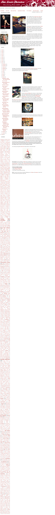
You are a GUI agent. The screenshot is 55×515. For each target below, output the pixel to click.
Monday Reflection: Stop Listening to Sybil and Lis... (5, 119)
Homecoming (2, 306)
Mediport (6, 350)
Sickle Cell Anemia (6, 439)
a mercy (7, 141)
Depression (2, 232)
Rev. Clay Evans (7, 410)
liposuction (1, 336)
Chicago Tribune (2, 200)
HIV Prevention (3, 295)
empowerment (3, 250)
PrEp (4, 397)
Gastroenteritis (2, 267)
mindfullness (3, 358)
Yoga (1, 513)
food (0, 265)
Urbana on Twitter (18, 169)
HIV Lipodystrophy (4, 292)
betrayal (3, 166)
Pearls (9, 384)
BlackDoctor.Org (6, 172)
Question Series (4, 400)
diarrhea (5, 233)
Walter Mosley (7, 497)
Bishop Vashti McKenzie (3, 167)
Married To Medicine (4, 347)
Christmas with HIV (2, 211)
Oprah (9, 378)
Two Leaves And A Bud (4, 483)
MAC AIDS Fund (3, 345)
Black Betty (2, 169)
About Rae (7, 10)
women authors (7, 510)
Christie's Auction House (4, 209)
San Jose (5, 427)
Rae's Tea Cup (8, 402)
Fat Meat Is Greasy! (5, 84)
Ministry (7, 358)
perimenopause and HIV (5, 386)
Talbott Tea (8, 454)
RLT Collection (29, 10)
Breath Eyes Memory (6, 187)
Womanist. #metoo (6, 508)
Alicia (6, 155)
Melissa (29, 93)
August (3, 69)
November (4, 65)
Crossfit (5, 222)
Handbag (7, 278)
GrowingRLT (2, 276)
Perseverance (5, 388)
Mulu (1, 365)
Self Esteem (7, 430)
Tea (3, 456)
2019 (2, 52)
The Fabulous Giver (3, 468)
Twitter (8, 482)
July (3, 71)
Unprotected (3, 486)
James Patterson (2, 322)
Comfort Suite (4, 214)
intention (2, 316)
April (3, 75)
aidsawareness (2, 155)
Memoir (1, 351)
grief (0, 275)
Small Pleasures (6, 440)
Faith (5, 259)
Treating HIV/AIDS (2, 481)
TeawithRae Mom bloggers (5, 466)
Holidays (5, 304)
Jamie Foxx (7, 322)
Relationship (6, 409)
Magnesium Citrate (2, 346)
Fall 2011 (9, 259)
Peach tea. (27, 69)
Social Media (2, 441)
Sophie (1, 442)
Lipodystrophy (7, 335)
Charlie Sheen (2, 195)
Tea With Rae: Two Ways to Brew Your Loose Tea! (5, 126)
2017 (2, 54)
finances (1, 264)
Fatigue (3, 263)
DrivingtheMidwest (4, 244)
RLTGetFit (1, 422)
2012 (2, 61)
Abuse (2, 143)
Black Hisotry (2, 170)
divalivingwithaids (4, 237)
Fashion (1, 261)
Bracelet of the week (6, 185)
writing (9, 512)
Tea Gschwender (4, 459)
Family (2, 260)
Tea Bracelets (2, 458)
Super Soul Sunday (7, 452)
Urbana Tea (22, 146)
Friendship (2, 266)
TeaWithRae (8, 465)
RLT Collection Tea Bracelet (26, 163)
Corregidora (1, 221)
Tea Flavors (7, 458)
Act (3, 144)
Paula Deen (5, 384)
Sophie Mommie (7, 442)
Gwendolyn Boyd (3, 277)
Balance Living (2, 165)
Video (1, 493)
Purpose (2, 398)
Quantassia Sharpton (7, 399)
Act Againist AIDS (7, 144)
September (4, 68)
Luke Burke (8, 344)
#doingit (6, 139)
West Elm (3, 499)
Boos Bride (7, 183)
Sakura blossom (2, 426)
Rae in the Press (13, 10)
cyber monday (4, 223)
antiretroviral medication (3, 159)
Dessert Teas (7, 232)
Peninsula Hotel (3, 385)
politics (2, 394)
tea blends (7, 457)
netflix (7, 371)
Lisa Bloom (5, 336)
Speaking (4, 444)
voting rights (3, 494)
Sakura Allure (7, 425)
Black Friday (7, 169)
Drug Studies (7, 245)
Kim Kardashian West (4, 332)
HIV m (9, 292)
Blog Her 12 (5, 173)
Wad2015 (7, 495)
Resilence (1, 410)
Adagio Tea (3, 145)
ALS (8, 155)
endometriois (6, 251)
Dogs (4, 238)
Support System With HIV (5, 453)
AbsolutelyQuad (8, 142)
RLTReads (2, 423)
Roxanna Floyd (8, 424)
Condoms (6, 216)
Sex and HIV (4, 436)
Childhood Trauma (3, 203)
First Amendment (7, 264)
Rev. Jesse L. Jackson (3, 411)
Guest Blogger (8, 276)
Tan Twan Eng (3, 455)
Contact (41, 10)
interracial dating (7, 316)
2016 (2, 55)
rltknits (7, 422)
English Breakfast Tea (3, 252)
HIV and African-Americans (5, 287)
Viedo (5, 493)
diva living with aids (7, 236)
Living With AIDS (7, 338)
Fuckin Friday (7, 266)
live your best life (5, 337)
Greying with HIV (6, 274)
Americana (1, 156)
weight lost (2, 498)
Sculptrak (9, 428)
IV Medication (6, 319)
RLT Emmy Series (36, 10)
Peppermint (8, 385)
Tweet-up (7, 481)
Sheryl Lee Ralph (6, 438)
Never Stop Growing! (5, 113)
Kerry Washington (3, 330)
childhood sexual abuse (4, 202)
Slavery (1, 440)
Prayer (5, 396)
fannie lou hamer (6, 260)
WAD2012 (1, 495)
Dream (36, 68)
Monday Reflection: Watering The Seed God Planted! (5, 115)
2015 (2, 57)
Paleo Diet (7, 382)
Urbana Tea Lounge (37, 16)
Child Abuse (7, 201)
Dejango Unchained (3, 230)
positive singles (5, 395)
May (3, 74)
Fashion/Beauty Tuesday (5, 262)
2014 (2, 58)
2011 (2, 62)
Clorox (6, 212)
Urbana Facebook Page (18, 168)
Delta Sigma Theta (5, 231)
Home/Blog (2, 10)
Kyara (26, 93)
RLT (8, 414)
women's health (2, 511)
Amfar (6, 156)
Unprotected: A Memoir (21, 10)
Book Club (3, 182)
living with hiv (4, 339)
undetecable (2, 485)
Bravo (5, 186)
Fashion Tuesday (6, 261)
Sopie (2, 443)
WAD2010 (7, 494)
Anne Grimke (6, 158)
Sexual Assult (5, 437)
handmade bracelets (3, 279)
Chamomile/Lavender (28, 132)
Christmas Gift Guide (4, 210)
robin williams (7, 423)
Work (1, 512)
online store (27, 141)
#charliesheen (2, 139)
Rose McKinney (2, 424)
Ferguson (7, 263)
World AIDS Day (5, 512)
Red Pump (3, 408)
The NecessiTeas (6, 470)
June (3, 72)
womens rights (7, 511)
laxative (1, 334)
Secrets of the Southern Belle (5, 429)
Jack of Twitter (2, 320)
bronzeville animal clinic (3, 188)
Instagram (6, 315)
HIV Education (8, 291)
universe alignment (7, 485)
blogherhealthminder (3, 180)
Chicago (8, 196)
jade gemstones (6, 321)
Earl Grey (5, 246)
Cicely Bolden (8, 211)
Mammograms (8, 346)
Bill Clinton (7, 166)
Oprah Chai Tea (6, 380)
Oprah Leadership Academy (4, 381)
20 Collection (2, 141)
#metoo (9, 139)
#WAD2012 (2, 140)
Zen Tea (8, 513)
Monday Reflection (5, 359)
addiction (5, 146)
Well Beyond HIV (7, 498)
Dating (9, 225)
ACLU (1, 144)
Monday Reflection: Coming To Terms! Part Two (5, 105)
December (4, 64)
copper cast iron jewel (17, 99)
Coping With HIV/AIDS (5, 219)
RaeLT (2, 403)
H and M (8, 277)
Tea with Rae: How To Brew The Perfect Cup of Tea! (5, 99)
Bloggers (3, 174)
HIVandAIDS (7, 302)
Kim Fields (8, 331)
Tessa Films (7, 467)
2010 (2, 134)
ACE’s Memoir (6, 143)
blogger (9, 173)
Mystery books (5, 365)
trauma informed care (3, 479)
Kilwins (5, 331)
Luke (4, 344)
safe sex (2, 425)
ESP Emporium (6, 253)
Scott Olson (4, 428)
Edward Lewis (8, 247)
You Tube (5, 513)
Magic (8, 345)
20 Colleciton (7, 140)
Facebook (36, 172)
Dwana (1, 246)
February (3, 131)
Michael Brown (6, 353)
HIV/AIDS (3, 300)
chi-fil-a (5, 196)
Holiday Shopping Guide (3, 303)
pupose (8, 397)
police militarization (7, 393)
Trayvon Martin (6, 480)
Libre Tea (5, 334)
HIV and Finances (3, 288)
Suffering (1, 451)
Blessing (1, 173)
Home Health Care (6, 305)
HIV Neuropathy (7, 294)
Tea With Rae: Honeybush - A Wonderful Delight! (5, 123)
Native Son (2, 371)
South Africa (6, 443)
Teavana (7, 464)
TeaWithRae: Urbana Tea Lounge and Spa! (23, 13)
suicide (5, 451)
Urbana (24, 161)
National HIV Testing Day (5, 368)
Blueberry (32, 68)
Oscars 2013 (2, 382)
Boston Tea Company (3, 184)
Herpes (6, 283)
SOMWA (8, 441)
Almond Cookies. (15, 163)
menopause (6, 352)
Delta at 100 (8, 230)
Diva (9, 234)
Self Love (3, 431)
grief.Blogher (6, 275)
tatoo (6, 455)
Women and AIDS (3, 509)
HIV (1, 286)
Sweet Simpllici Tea (3, 454)
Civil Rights (2, 212)
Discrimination (6, 234)
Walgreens (1, 496)
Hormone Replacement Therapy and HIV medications (5, 309)
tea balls (4, 457)
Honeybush (1, 308)
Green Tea (3, 273)
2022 (2, 51)
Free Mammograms (6, 265)
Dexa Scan (1, 233)
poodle (6, 394)
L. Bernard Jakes (6, 333)
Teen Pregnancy (2, 467)
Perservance (8, 387)
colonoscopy (8, 213)
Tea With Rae (4, 461)
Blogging (7, 174)
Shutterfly (1, 439)
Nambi (9, 365)
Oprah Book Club (4, 379)
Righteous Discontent (6, 413)
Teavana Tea (2, 465)
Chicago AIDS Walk (3, 197)
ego (1, 248)
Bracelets (1, 186)
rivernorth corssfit (3, 414)
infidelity (2, 315)
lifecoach (2, 335)
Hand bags (2, 278)
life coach (8, 334)
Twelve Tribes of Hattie (3, 482)
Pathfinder (1, 383)
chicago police (7, 199)
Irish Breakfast (2, 317)
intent (9, 315)
